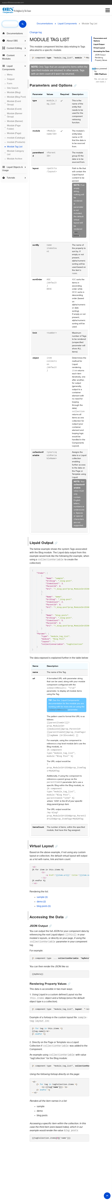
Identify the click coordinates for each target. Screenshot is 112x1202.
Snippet (11, 79)
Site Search (12, 88)
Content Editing (12, 48)
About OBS (10, 40)
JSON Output (100, 55)
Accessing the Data (101, 51)
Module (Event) (14, 109)
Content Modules (8, 57)
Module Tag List (14, 147)
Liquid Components (8, 68)
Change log (36, 32)
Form (9, 83)
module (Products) (16, 142)
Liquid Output (98, 44)
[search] (10, 24)
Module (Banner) (15, 121)
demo (41, 909)
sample (42, 905)
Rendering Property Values (101, 59)
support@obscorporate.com (13, 2)
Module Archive (14, 159)
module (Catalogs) (16, 138)
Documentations (12, 33)
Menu (107, 10)
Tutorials (8, 177)
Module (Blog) (14, 92)
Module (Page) (14, 133)
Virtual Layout (99, 48)
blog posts (44, 914)
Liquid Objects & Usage (12, 169)
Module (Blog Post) (16, 97)
